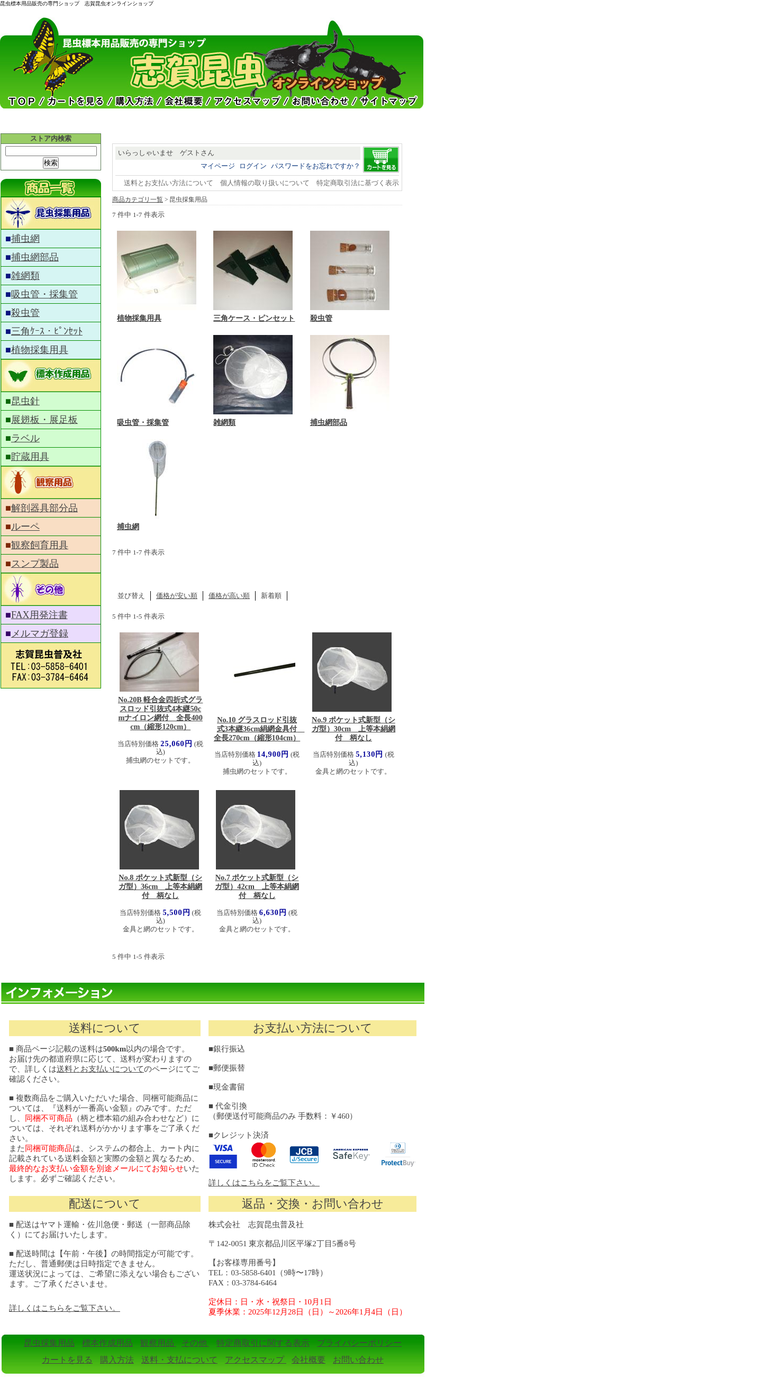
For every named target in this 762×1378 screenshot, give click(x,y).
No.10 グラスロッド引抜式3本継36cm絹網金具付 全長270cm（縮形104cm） (259, 728)
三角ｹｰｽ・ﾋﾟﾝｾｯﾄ (47, 331)
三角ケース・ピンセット (254, 318)
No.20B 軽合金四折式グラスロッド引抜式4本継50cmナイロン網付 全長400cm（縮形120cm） (160, 713)
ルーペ (25, 526)
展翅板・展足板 (44, 419)
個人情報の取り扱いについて (265, 183)
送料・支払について (179, 1359)
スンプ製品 (35, 563)
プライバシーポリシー (359, 1342)
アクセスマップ (255, 1359)
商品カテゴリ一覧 (137, 199)
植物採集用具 (39, 349)
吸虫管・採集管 (44, 294)
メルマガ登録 (39, 633)
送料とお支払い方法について (168, 183)
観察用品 (158, 1342)
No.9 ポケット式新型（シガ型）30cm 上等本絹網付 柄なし (354, 728)
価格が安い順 (176, 596)
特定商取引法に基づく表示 (357, 183)
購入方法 (117, 1359)
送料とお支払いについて (100, 1069)
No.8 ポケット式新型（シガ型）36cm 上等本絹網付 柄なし (161, 886)
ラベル (25, 438)
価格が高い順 (229, 596)
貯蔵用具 (30, 456)
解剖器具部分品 (44, 508)
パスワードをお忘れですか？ (315, 166)
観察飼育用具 (39, 545)
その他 (195, 1342)
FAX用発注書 (39, 615)
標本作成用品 (107, 1342)
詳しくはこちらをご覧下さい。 (264, 1182)
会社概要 (308, 1359)
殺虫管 (25, 312)
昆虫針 (25, 401)
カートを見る (67, 1359)
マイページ (218, 166)
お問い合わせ (358, 1359)
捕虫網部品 (35, 257)
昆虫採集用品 (49, 1342)
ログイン (253, 166)
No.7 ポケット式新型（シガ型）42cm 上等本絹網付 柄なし (257, 886)
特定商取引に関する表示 (263, 1342)
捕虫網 (25, 238)
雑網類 (25, 275)
